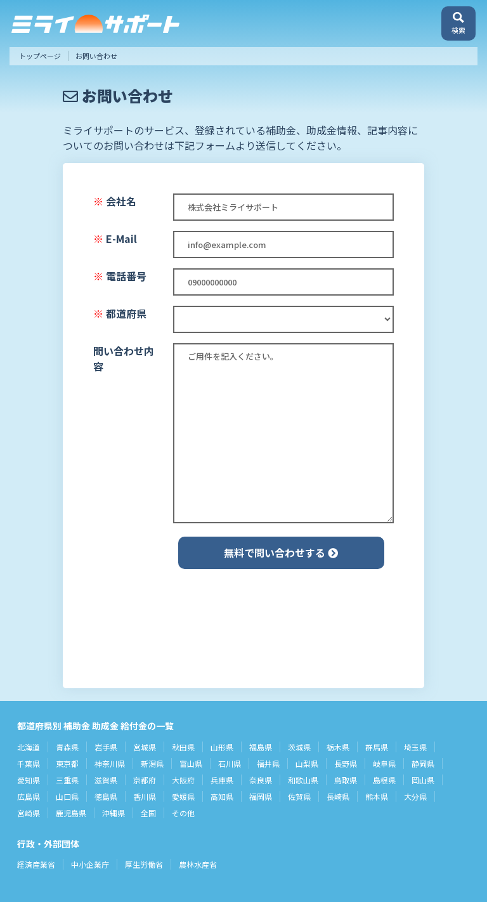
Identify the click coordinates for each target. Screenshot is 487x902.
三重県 (67, 780)
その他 (183, 812)
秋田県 (183, 747)
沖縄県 (113, 812)
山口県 (67, 796)
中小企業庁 (90, 864)
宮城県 (144, 747)
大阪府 (183, 780)
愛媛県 (183, 796)
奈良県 (260, 780)
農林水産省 (198, 864)
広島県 (28, 796)
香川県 (144, 796)
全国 (148, 812)
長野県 (345, 763)
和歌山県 (303, 780)
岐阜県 (384, 763)
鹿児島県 (71, 812)
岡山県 (423, 780)
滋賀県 (105, 780)
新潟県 (152, 763)
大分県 (415, 796)
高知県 (222, 796)
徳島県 (105, 796)
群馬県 (376, 747)
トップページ (40, 56)
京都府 (144, 780)
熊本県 (376, 796)
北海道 (28, 747)
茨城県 (299, 747)
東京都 (67, 763)
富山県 (190, 763)
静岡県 (423, 763)
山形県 (222, 747)
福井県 (268, 763)
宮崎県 (28, 812)
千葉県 (28, 763)
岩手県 (105, 747)
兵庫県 (222, 780)
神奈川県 (109, 763)
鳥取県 (345, 780)
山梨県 (306, 763)
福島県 (260, 747)
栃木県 (338, 747)
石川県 (229, 763)
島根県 (384, 780)
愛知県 (28, 780)
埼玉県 (415, 747)
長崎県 (338, 796)
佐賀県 (299, 796)
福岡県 (260, 796)
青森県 (67, 747)
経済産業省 (36, 864)
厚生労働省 (144, 864)
